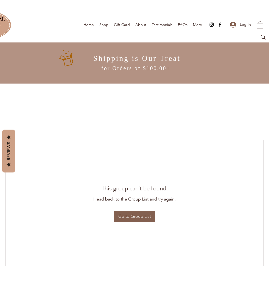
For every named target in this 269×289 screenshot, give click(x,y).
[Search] (263, 37)
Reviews (8, 151)
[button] (260, 24)
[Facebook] (220, 24)
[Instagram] (211, 24)
